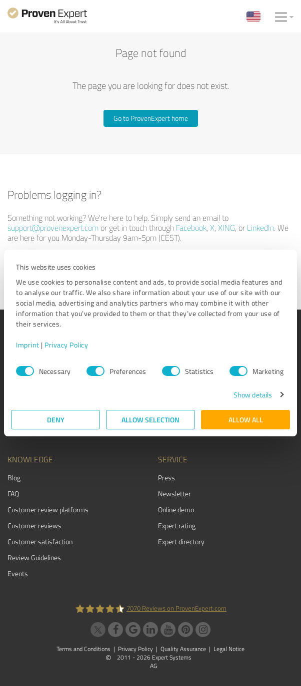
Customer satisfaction (40, 541)
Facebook (191, 227)
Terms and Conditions (83, 649)
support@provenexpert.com (53, 227)
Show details (253, 394)
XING (226, 227)
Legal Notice (229, 649)
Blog (14, 477)
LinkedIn (260, 227)
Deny (55, 419)
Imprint (28, 344)
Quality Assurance (183, 649)
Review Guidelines (34, 557)
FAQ (13, 493)
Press (166, 477)
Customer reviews (35, 525)
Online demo (176, 509)
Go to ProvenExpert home (151, 118)
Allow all (245, 419)
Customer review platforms (48, 509)
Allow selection (151, 419)
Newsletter (174, 493)
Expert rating (177, 525)
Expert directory (181, 541)
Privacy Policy (66, 344)
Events (18, 573)
